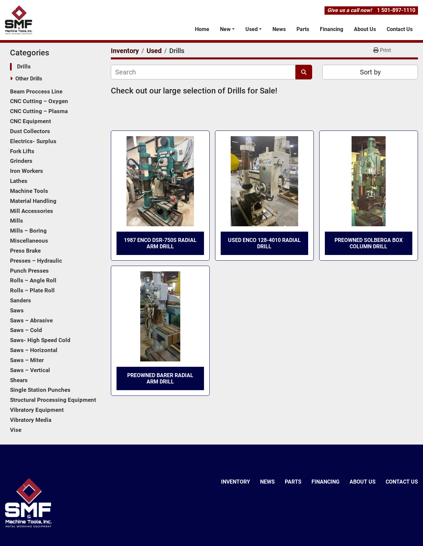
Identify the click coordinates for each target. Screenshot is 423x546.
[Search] (203, 72)
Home (202, 29)
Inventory (235, 482)
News (279, 29)
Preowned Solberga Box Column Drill (369, 243)
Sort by (370, 72)
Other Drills (28, 78)
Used (251, 29)
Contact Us (400, 29)
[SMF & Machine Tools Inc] (28, 502)
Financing (331, 29)
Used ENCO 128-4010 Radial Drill (264, 243)
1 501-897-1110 (396, 10)
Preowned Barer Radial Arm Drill (160, 378)
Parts (302, 29)
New (225, 29)
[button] (227, 29)
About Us (365, 29)
